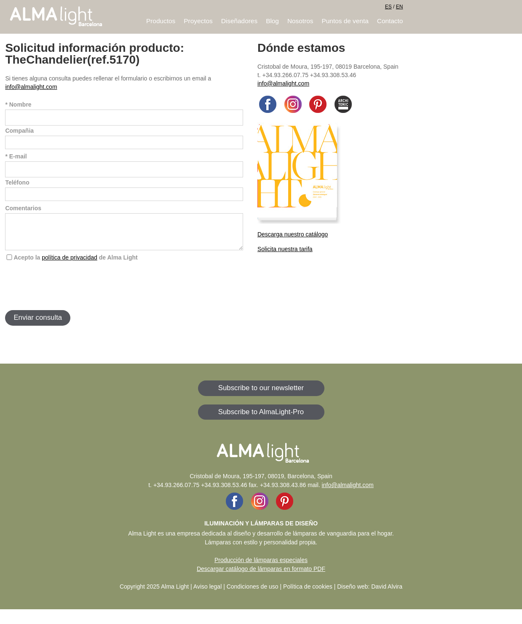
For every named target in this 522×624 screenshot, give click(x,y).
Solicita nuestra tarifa (285, 249)
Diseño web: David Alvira (369, 592)
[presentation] (69, 291)
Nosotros (300, 20)
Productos (160, 20)
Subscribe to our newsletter (261, 394)
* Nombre (18, 104)
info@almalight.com (31, 86)
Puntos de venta (345, 20)
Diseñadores (239, 20)
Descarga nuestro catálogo (292, 234)
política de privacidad (69, 263)
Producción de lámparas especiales (261, 566)
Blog (272, 20)
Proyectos (198, 20)
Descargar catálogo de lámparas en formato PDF (261, 575)
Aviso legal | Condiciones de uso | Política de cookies (262, 592)
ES (388, 7)
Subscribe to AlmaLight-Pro (261, 418)
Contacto (390, 20)
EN (399, 7)
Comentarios (23, 208)
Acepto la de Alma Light (75, 264)
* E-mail (16, 156)
